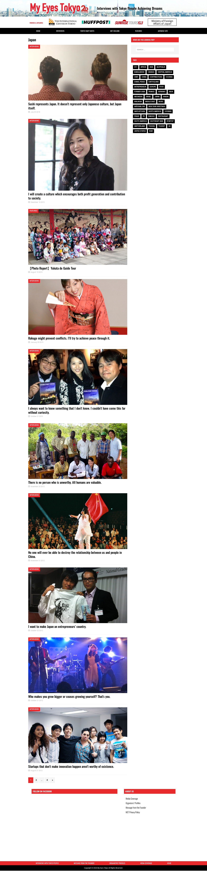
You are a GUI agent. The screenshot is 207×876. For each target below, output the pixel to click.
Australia (161, 67)
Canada (151, 72)
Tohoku (152, 126)
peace (136, 116)
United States (140, 131)
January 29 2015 (37, 342)
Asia (151, 67)
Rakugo (151, 116)
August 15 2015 (36, 272)
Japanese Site (163, 30)
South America (140, 121)
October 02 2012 (37, 630)
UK (169, 126)
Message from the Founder (137, 811)
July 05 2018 (35, 112)
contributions (156, 77)
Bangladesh (139, 72)
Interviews (60, 30)
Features (138, 30)
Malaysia (138, 102)
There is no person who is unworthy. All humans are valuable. (65, 482)
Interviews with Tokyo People (47, 864)
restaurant (163, 116)
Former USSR (139, 92)
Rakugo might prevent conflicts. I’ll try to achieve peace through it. (69, 338)
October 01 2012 (37, 700)
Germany (161, 92)
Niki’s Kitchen (139, 111)
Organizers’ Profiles (134, 805)
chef (136, 77)
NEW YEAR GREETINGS (157, 106)
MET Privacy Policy (134, 817)
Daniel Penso (139, 82)
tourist (161, 126)
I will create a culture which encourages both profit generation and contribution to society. (76, 196)
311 (135, 67)
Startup (170, 121)
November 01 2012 (37, 560)
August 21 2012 (36, 771)
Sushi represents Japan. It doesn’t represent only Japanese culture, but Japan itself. (74, 105)
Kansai (165, 97)
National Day (139, 106)
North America (155, 111)
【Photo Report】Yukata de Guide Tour (52, 268)
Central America (165, 72)
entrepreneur (140, 87)
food (161, 87)
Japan (157, 97)
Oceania (168, 111)
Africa (143, 67)
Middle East (150, 102)
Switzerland (139, 126)
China (144, 77)
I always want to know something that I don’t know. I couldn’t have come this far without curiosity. (76, 410)
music (161, 102)
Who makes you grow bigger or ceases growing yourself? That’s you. (69, 696)
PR (144, 116)
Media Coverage (133, 799)
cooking (169, 77)
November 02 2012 (37, 486)
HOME (38, 30)
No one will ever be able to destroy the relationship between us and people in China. (75, 554)
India (171, 92)
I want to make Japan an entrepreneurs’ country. (57, 626)
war (151, 131)
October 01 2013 (37, 416)
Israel (148, 97)
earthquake (154, 82)
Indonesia (138, 97)
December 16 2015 (37, 202)
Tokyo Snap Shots (87, 30)
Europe (153, 87)
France (151, 92)
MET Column (114, 30)
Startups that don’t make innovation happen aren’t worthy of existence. (71, 766)
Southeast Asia (156, 121)
